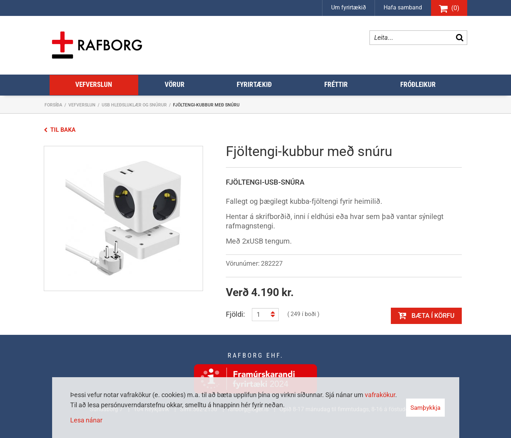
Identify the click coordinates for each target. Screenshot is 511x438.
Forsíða (53, 105)
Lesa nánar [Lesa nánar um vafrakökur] (86, 420)
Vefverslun (82, 105)
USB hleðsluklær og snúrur (134, 105)
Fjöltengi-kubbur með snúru (206, 105)
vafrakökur (380, 395)
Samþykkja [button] (425, 407)
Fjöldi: (235, 314)
